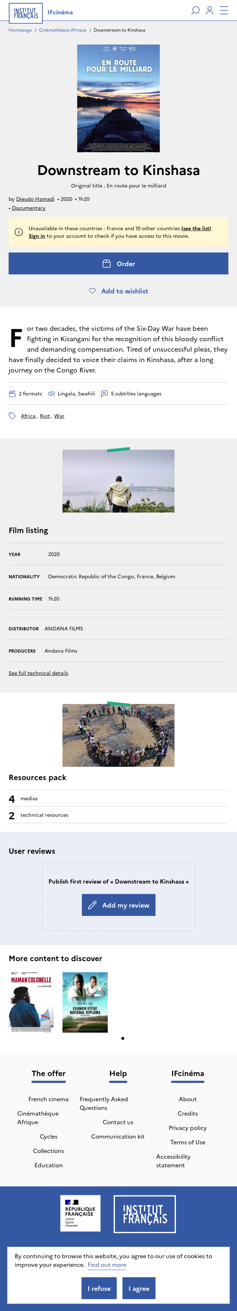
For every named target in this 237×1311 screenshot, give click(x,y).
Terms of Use (187, 1142)
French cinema (48, 1099)
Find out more (107, 1264)
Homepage (20, 30)
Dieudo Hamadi (35, 198)
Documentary (29, 207)
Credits (188, 1113)
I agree (139, 1288)
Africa (28, 415)
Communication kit (118, 1136)
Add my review (118, 904)
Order (118, 263)
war (59, 415)
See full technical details (38, 672)
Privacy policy (188, 1127)
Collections (48, 1150)
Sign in (37, 235)
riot (45, 415)
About (188, 1099)
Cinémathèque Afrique (63, 30)
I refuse (99, 1288)
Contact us (118, 1122)
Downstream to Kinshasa (119, 30)
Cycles (48, 1136)
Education (48, 1165)
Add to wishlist (118, 290)
